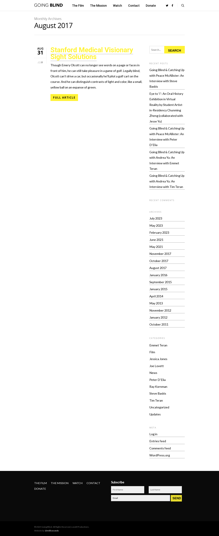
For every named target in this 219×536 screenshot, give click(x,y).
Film (152, 352)
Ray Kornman (158, 386)
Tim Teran (156, 400)
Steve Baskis (157, 393)
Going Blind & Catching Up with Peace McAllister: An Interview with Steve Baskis (166, 78)
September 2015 (160, 282)
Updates (155, 414)
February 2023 (159, 232)
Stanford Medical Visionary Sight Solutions (91, 53)
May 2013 (156, 303)
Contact (134, 5)
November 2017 (160, 254)
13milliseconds (52, 530)
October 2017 (158, 261)
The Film (78, 5)
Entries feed (157, 441)
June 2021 (156, 240)
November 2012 (160, 310)
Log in (153, 434)
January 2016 (158, 275)
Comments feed (160, 448)
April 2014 (156, 296)
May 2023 (156, 225)
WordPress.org (159, 455)
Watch (117, 5)
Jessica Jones (158, 359)
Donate (151, 5)
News (153, 373)
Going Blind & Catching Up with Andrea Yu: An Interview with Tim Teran (166, 181)
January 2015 (158, 289)
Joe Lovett (156, 366)
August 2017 (157, 268)
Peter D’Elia (157, 380)
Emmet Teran (158, 345)
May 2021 (156, 247)
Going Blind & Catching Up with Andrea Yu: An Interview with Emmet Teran (166, 160)
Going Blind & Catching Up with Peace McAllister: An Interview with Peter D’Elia (166, 136)
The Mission (98, 5)
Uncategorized (159, 407)
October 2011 (158, 324)
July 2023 (155, 218)
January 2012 (158, 317)
